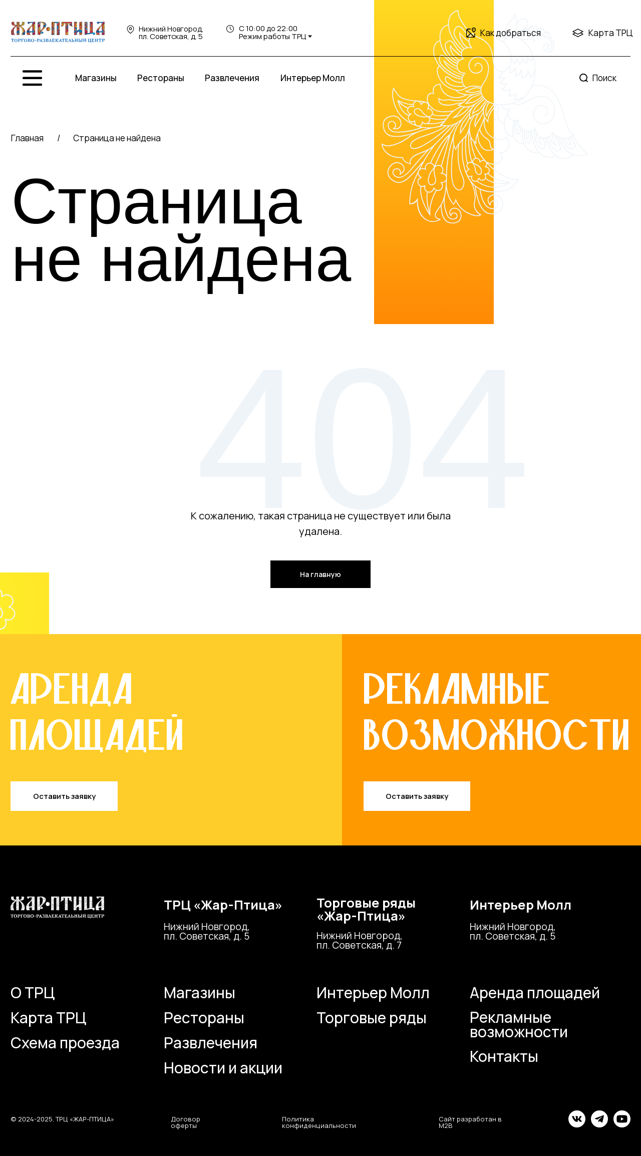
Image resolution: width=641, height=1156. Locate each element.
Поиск (604, 78)
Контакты (504, 1056)
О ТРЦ (33, 992)
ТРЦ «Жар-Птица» (223, 905)
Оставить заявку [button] (64, 796)
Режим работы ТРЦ (272, 36)
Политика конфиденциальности (319, 1122)
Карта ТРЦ (610, 33)
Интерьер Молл (312, 78)
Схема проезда (65, 1042)
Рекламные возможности (519, 1024)
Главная (27, 138)
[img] (58, 33)
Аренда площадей (535, 992)
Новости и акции (223, 1067)
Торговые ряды (371, 1017)
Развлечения (232, 78)
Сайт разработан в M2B (470, 1122)
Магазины (96, 78)
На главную (320, 574)
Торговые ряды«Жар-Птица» (366, 909)
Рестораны (160, 78)
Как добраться (510, 33)
